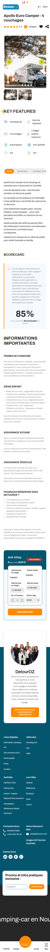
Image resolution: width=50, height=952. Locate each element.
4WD (28, 754)
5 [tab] (31, 85)
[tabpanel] (25, 62)
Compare (30, 26)
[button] (24, 2)
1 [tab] (19, 85)
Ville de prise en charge (16, 571)
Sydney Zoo (9, 788)
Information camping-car (13, 745)
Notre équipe (9, 758)
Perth (28, 799)
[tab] (10, 94)
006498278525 (11, 831)
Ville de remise (32, 570)
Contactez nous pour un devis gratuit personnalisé (25, 712)
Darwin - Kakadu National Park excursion (14, 796)
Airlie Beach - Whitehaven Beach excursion (12, 808)
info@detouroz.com (36, 834)
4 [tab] (28, 85)
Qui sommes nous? (12, 753)
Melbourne (30, 788)
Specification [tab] (24, 171)
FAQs (6, 764)
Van (27, 748)
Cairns (29, 805)
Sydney (29, 783)
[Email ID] (17, 886)
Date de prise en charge (16, 584)
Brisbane (30, 794)
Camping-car (31, 743)
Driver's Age (31, 595)
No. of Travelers (17, 595)
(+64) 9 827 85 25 (12, 834)
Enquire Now (25, 612)
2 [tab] (22, 85)
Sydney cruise (10, 783)
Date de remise (32, 583)
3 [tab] (25, 85)
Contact (7, 769)
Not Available (34, 559)
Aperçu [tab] (10, 171)
